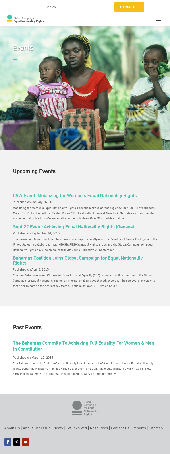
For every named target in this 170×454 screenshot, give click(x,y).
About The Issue (36, 427)
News (58, 427)
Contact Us (120, 427)
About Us (12, 427)
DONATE (127, 7)
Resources (99, 427)
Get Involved (76, 427)
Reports (139, 427)
